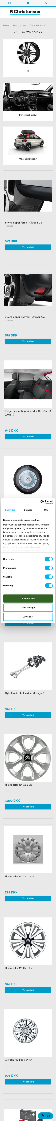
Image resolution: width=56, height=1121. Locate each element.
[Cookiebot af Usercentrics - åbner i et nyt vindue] (40, 502)
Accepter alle (28, 598)
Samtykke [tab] (10, 510)
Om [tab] (46, 510)
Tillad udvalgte (28, 607)
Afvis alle (28, 616)
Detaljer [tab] (28, 510)
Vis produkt (28, 247)
